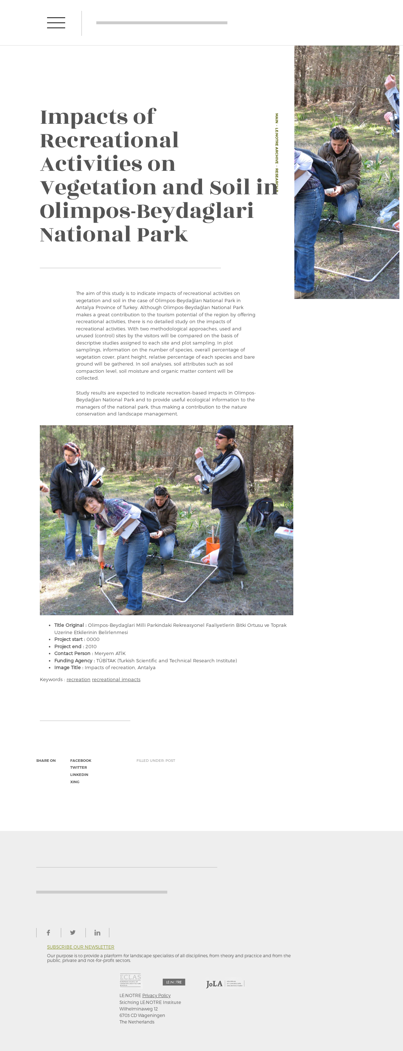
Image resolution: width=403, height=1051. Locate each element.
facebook (80, 760)
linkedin (79, 774)
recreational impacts (116, 679)
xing (74, 782)
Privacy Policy (156, 995)
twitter (78, 767)
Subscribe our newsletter (80, 947)
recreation (79, 679)
